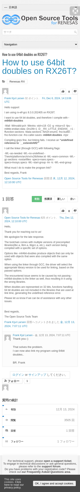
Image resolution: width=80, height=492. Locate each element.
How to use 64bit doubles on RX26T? (39, 67)
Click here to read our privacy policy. (14, 484)
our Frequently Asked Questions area (45, 471)
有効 (36, 198)
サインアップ (37, 374)
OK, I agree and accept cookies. (54, 483)
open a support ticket (57, 460)
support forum (51, 466)
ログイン (18, 374)
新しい (61, 198)
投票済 (48, 198)
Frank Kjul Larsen (14, 98)
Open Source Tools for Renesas (23, 178)
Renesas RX (17, 81)
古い (72, 198)
